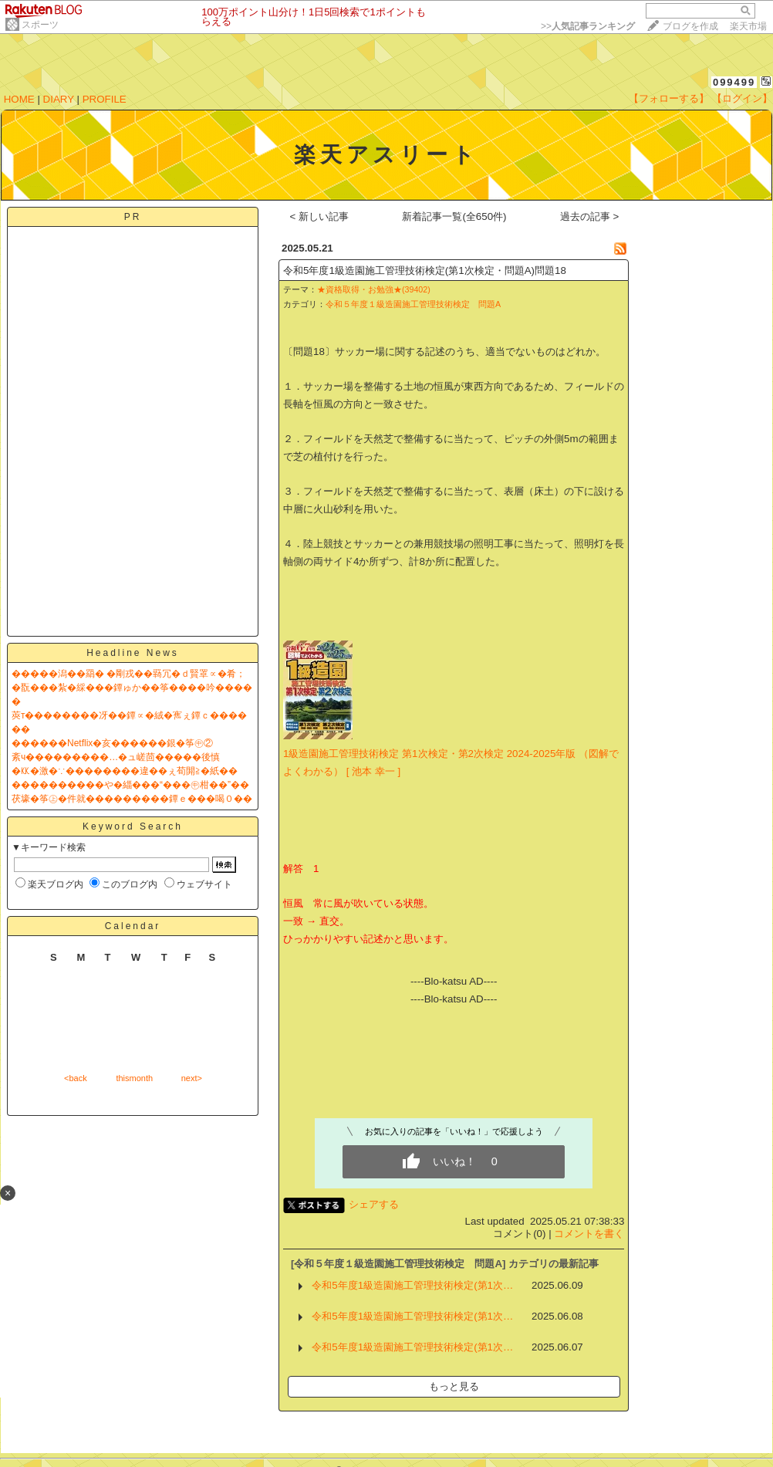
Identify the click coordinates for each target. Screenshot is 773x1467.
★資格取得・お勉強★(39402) (373, 289)
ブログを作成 (690, 26)
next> (191, 1078)
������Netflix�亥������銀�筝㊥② (112, 743)
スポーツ (40, 24)
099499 (734, 82)
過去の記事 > (589, 216)
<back (75, 1078)
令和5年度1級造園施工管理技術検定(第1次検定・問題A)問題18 (424, 270)
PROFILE (105, 99)
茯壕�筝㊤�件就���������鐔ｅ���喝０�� (132, 798)
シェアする (374, 1204)
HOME (19, 99)
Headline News (132, 652)
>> (588, 26)
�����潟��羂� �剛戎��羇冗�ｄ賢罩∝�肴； (128, 673)
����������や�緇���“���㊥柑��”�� (130, 784)
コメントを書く (589, 1233)
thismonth (134, 1078)
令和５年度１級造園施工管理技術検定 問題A (413, 304)
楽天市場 (748, 26)
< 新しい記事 (319, 216)
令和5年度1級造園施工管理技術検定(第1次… (412, 1285)
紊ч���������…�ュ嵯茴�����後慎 (116, 757)
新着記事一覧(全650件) (454, 216)
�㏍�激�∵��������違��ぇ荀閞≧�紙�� (125, 771)
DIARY (58, 99)
